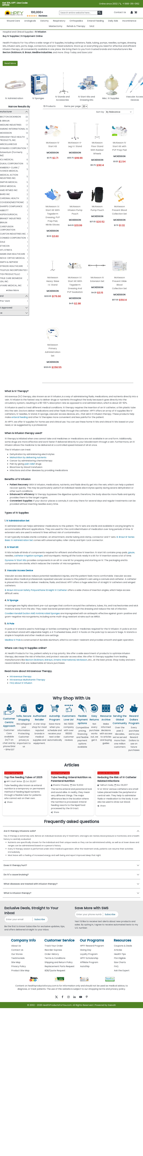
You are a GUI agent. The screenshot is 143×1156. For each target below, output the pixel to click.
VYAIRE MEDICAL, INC (17, 285)
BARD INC (12, 194)
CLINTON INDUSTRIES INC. (20, 233)
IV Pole (10, 623)
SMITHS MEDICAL (15, 182)
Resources (122, 940)
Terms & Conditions (55, 958)
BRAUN (10, 222)
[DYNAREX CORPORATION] (5, 148)
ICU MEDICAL (13, 159)
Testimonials (18, 958)
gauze (131, 552)
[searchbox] (80, 13)
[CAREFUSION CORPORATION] (5, 226)
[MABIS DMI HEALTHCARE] (5, 254)
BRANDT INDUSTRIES (17, 218)
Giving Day (85, 949)
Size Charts (120, 962)
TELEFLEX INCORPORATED (20, 270)
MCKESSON (12, 132)
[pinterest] (90, 997)
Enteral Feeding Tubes (14, 773)
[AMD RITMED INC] (5, 190)
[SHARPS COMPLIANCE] (5, 206)
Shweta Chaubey (60, 785)
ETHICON (11, 245)
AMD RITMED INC (15, 190)
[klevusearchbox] (99, 13)
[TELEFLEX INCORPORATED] (5, 270)
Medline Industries (42, 52)
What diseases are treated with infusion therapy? (31, 883)
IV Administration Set (18, 520)
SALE (92, 26)
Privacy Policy (18, 966)
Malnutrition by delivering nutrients (28, 457)
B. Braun (26, 52)
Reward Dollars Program (134, 719)
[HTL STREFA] (5, 250)
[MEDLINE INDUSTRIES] (5, 125)
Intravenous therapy (21, 676)
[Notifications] (131, 12)
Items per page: (72, 106)
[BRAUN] (5, 222)
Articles (118, 949)
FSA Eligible (120, 958)
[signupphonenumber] (89, 914)
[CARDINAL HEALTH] (5, 198)
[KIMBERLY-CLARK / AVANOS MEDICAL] (5, 167)
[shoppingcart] (135, 12)
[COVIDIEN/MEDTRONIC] (5, 202)
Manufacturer (11, 111)
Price (6, 313)
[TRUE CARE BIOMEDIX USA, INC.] (5, 278)
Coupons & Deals (123, 945)
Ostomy (44, 20)
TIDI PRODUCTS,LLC (17, 274)
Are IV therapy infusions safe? (20, 831)
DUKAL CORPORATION (18, 163)
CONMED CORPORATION (20, 237)
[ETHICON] (5, 246)
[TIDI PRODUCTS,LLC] (5, 274)
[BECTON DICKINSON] (5, 117)
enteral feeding (19, 417)
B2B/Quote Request (55, 970)
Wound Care (13, 20)
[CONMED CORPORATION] (5, 238)
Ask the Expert (121, 970)
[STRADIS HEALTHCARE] (5, 266)
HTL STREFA (13, 249)
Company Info (23, 940)
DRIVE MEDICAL (15, 186)
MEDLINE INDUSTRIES (17, 124)
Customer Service (59, 940)
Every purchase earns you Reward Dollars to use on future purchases (134, 740)
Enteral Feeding (95, 20)
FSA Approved (11, 307)
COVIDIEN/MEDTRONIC (19, 202)
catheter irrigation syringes (28, 555)
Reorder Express (53, 949)
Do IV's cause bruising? (16, 874)
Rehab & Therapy (76, 26)
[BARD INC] (5, 194)
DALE (9, 241)
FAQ (116, 966)
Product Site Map (20, 970)
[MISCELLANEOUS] (5, 144)
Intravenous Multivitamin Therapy (28, 679)
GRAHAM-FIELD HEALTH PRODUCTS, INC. (18, 138)
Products (49, 106)
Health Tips (120, 954)
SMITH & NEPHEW (16, 262)
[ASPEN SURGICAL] (5, 214)
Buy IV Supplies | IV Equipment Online (22, 36)
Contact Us (120, 12)
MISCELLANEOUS (15, 144)
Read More (10, 63)
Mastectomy (55, 26)
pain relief (29, 463)
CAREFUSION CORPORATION (14, 228)
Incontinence (129, 20)
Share (8, 802)
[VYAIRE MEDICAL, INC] (5, 285)
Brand (7, 296)
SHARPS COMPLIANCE (18, 206)
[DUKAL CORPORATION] (5, 163)
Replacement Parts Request (59, 966)
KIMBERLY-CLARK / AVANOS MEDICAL (16, 169)
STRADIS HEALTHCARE (18, 266)
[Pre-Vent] (5, 301)
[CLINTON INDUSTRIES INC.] (5, 234)
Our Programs (92, 940)
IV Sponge (12, 600)
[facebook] (60, 997)
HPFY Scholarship (89, 958)
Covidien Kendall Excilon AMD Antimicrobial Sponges (32, 613)
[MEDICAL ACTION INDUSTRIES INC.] (5, 175)
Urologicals (30, 20)
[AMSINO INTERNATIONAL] (5, 129)
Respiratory (59, 20)
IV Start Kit (13, 547)
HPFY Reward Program (92, 945)
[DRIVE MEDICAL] (5, 186)
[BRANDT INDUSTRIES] (5, 218)
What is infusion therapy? (17, 893)
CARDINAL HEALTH (16, 198)
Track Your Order (54, 945)
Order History (52, 954)
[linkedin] (75, 997)
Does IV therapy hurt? (15, 865)
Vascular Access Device (20, 570)
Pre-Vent (12, 300)
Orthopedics (76, 20)
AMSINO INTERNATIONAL (19, 128)
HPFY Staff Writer (13, 781)
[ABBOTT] (5, 210)
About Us (16, 945)
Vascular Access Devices (108, 773)
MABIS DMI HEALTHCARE (19, 254)
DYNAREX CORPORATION (20, 148)
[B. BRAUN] (5, 121)
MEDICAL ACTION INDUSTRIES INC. (15, 176)
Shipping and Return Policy (59, 962)
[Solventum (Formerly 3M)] (5, 152)
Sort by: (100, 111)
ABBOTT (11, 210)
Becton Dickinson (12, 52)
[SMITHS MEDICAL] (5, 182)
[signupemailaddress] (18, 919)
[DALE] (5, 242)
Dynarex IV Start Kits (15, 560)
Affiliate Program (89, 962)
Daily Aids (113, 20)
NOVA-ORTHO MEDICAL (19, 258)
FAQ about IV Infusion (21, 683)
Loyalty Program (89, 954)
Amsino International (64, 659)
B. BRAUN (11, 120)
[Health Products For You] (14, 12)
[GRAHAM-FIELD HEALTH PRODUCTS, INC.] (5, 137)
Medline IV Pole (13, 639)
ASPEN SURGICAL (15, 214)
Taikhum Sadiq (105, 785)
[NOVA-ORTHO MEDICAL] (5, 258)
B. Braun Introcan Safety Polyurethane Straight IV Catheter (36, 590)
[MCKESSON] (5, 133)
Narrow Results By (19, 106)
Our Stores (17, 954)
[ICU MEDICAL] (5, 159)
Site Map (15, 962)
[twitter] (53, 997)
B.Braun (49, 659)
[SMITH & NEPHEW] (5, 262)
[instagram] (68, 997)
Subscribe (39, 919)
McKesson (81, 659)
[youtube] (83, 997)
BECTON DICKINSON (17, 116)
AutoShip (85, 966)
